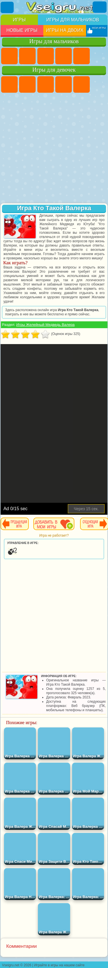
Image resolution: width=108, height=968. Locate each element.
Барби (63, 84)
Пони (9, 84)
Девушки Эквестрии (27, 84)
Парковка (9, 56)
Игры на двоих (64, 30)
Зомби (81, 56)
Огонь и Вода (45, 84)
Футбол (27, 56)
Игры (19, 19)
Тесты (81, 84)
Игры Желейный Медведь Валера (45, 324)
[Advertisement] (53, 148)
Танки (63, 56)
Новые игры (21, 30)
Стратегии (45, 56)
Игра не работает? (54, 535)
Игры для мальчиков (72, 19)
